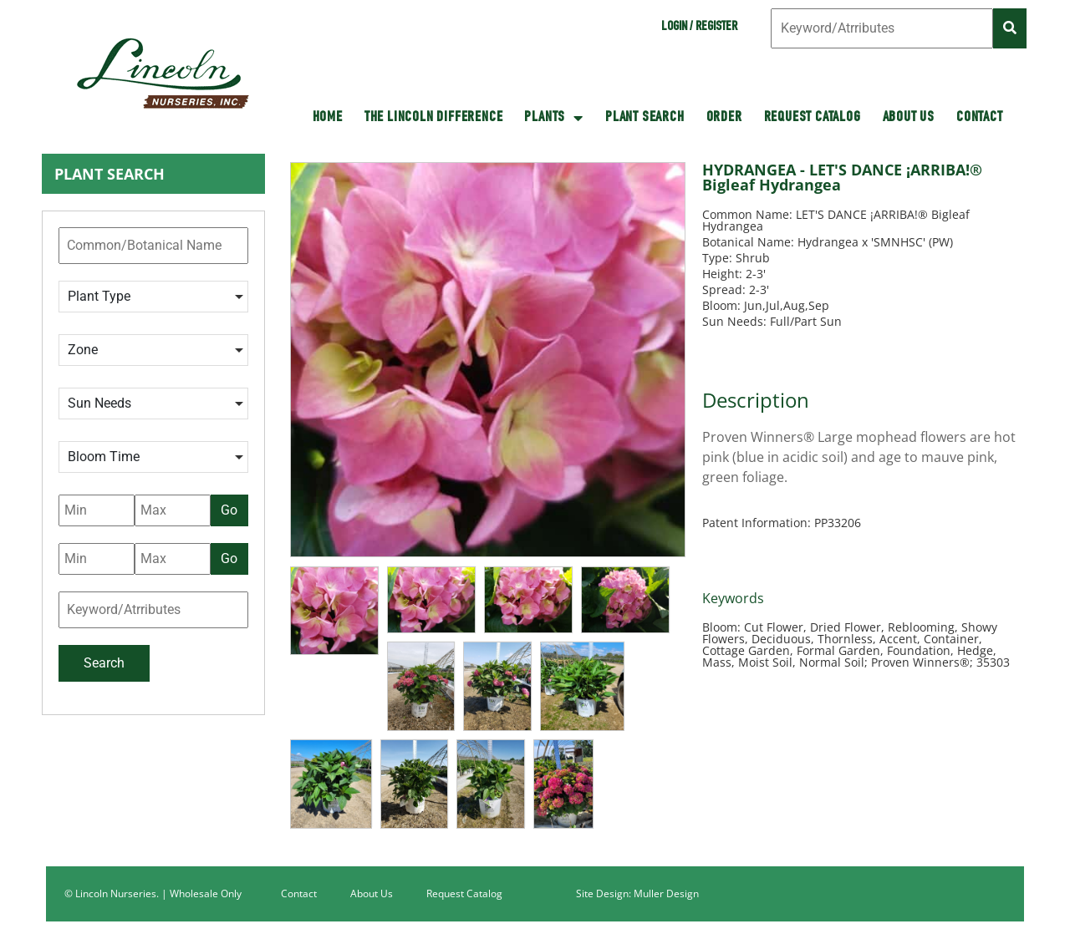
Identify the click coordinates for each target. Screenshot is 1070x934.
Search (104, 663)
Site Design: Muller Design (637, 893)
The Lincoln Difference (433, 117)
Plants (553, 118)
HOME (328, 117)
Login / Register (699, 27)
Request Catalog (812, 117)
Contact (979, 117)
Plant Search (645, 117)
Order (724, 117)
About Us (909, 117)
